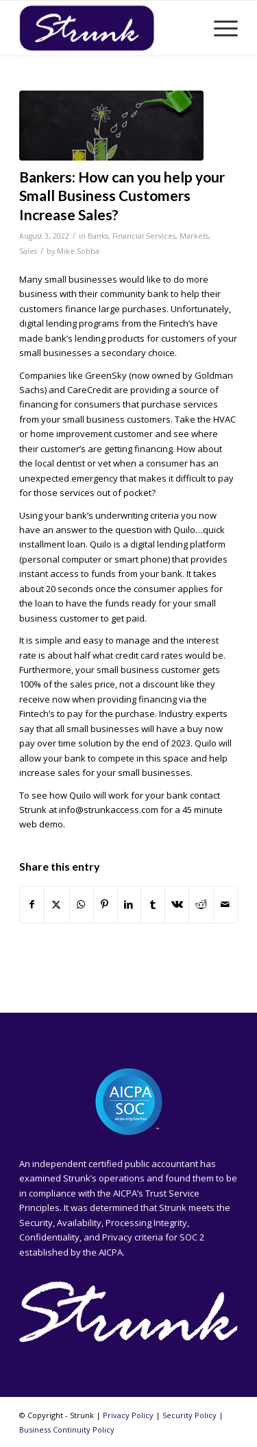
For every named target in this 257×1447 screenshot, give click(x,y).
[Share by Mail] (225, 904)
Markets (194, 236)
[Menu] (219, 28)
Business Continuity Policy (66, 1429)
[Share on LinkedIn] (128, 904)
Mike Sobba (78, 251)
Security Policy (189, 1415)
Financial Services (143, 236)
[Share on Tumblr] (152, 904)
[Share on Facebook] (32, 904)
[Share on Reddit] (200, 904)
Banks (98, 236)
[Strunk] (106, 28)
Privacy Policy (128, 1415)
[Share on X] (56, 904)
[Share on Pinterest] (105, 904)
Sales (28, 251)
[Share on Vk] (176, 904)
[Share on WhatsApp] (81, 904)
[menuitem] (219, 28)
